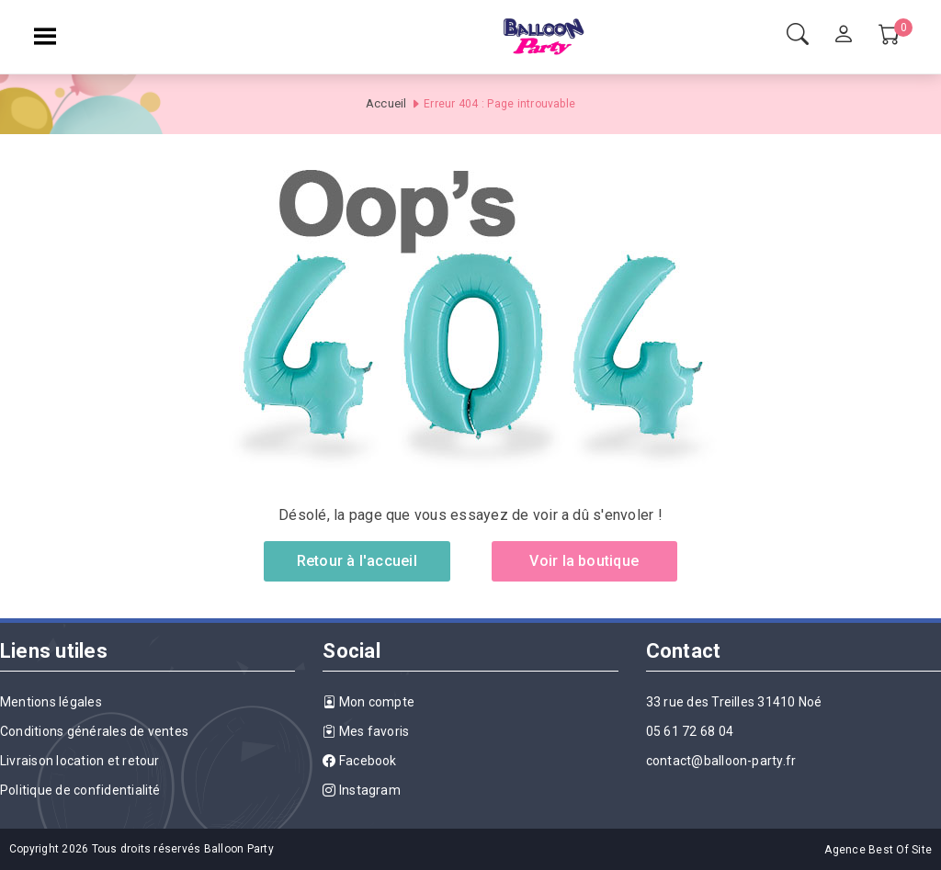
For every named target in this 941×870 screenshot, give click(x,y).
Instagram (362, 790)
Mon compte (368, 702)
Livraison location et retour (80, 760)
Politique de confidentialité (80, 790)
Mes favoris (366, 731)
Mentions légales (51, 702)
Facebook (359, 760)
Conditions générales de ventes (94, 731)
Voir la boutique (584, 561)
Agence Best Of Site (878, 849)
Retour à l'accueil (357, 561)
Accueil (386, 103)
